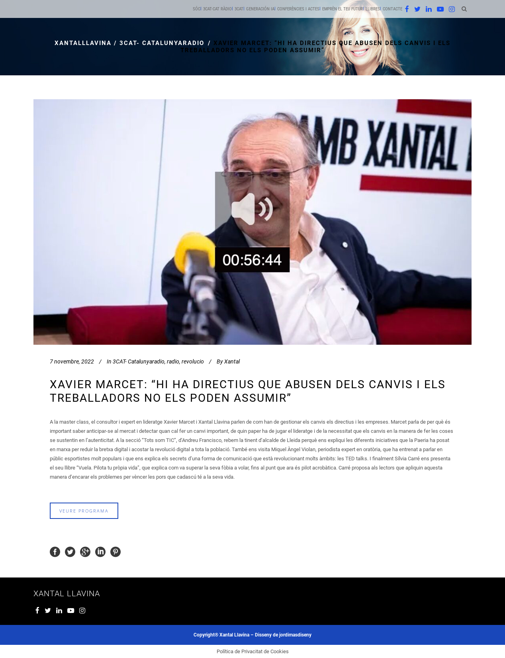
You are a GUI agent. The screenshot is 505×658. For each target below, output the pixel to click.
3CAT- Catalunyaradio (161, 43)
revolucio (193, 361)
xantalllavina (83, 43)
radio (173, 361)
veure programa (84, 511)
